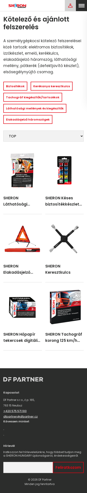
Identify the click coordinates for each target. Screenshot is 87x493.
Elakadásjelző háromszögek (28, 119)
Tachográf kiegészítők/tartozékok (32, 97)
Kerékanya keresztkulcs (51, 86)
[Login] (70, 5)
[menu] (81, 5)
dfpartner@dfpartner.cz (20, 416)
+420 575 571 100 (15, 411)
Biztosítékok (15, 86)
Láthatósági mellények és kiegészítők (35, 108)
